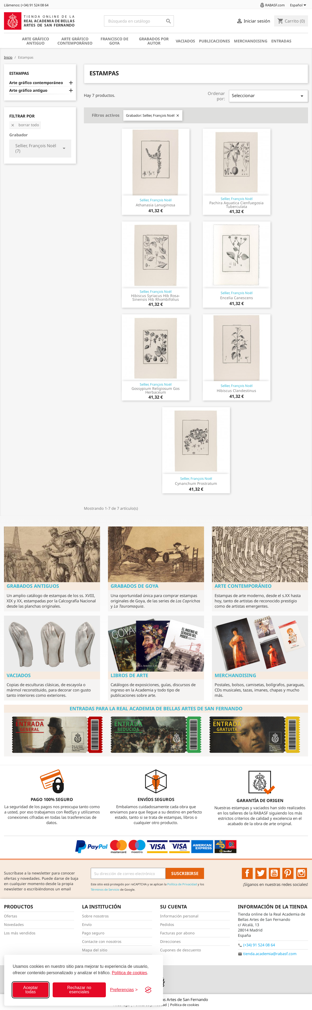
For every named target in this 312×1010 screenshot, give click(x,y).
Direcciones (170, 941)
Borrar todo (25, 124)
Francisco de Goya (114, 41)
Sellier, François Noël (155, 200)
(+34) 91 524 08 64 (259, 944)
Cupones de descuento (180, 949)
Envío (87, 924)
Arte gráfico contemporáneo (74, 41)
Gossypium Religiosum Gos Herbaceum (156, 390)
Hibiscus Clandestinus (236, 390)
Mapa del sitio (94, 949)
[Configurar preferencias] (124, 989)
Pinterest (287, 873)
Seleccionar (268, 96)
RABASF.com (272, 5)
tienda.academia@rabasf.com (269, 953)
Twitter (260, 873)
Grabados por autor (154, 41)
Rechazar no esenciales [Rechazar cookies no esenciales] (79, 989)
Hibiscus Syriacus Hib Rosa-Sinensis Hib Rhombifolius (155, 297)
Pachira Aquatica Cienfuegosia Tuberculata (236, 204)
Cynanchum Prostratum (196, 483)
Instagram (301, 873)
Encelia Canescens (236, 297)
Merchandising (250, 40)
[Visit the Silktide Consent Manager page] (148, 989)
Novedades (14, 924)
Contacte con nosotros (101, 941)
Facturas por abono (177, 932)
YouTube (274, 873)
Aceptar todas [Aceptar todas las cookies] (30, 989)
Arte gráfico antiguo (35, 41)
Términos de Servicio (105, 889)
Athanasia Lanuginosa (155, 204)
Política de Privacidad (182, 884)
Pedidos (167, 924)
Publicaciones (214, 40)
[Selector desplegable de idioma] (299, 5)
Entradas (281, 40)
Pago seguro (93, 932)
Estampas (19, 73)
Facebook (247, 873)
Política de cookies (129, 972)
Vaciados (185, 40)
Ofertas (10, 915)
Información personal (179, 915)
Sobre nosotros (95, 915)
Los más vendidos (19, 932)
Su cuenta (173, 906)
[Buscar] (139, 21)
